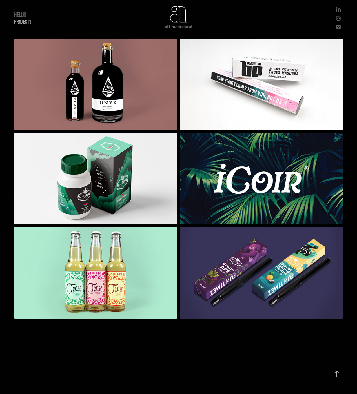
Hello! (20, 15)
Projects (22, 22)
